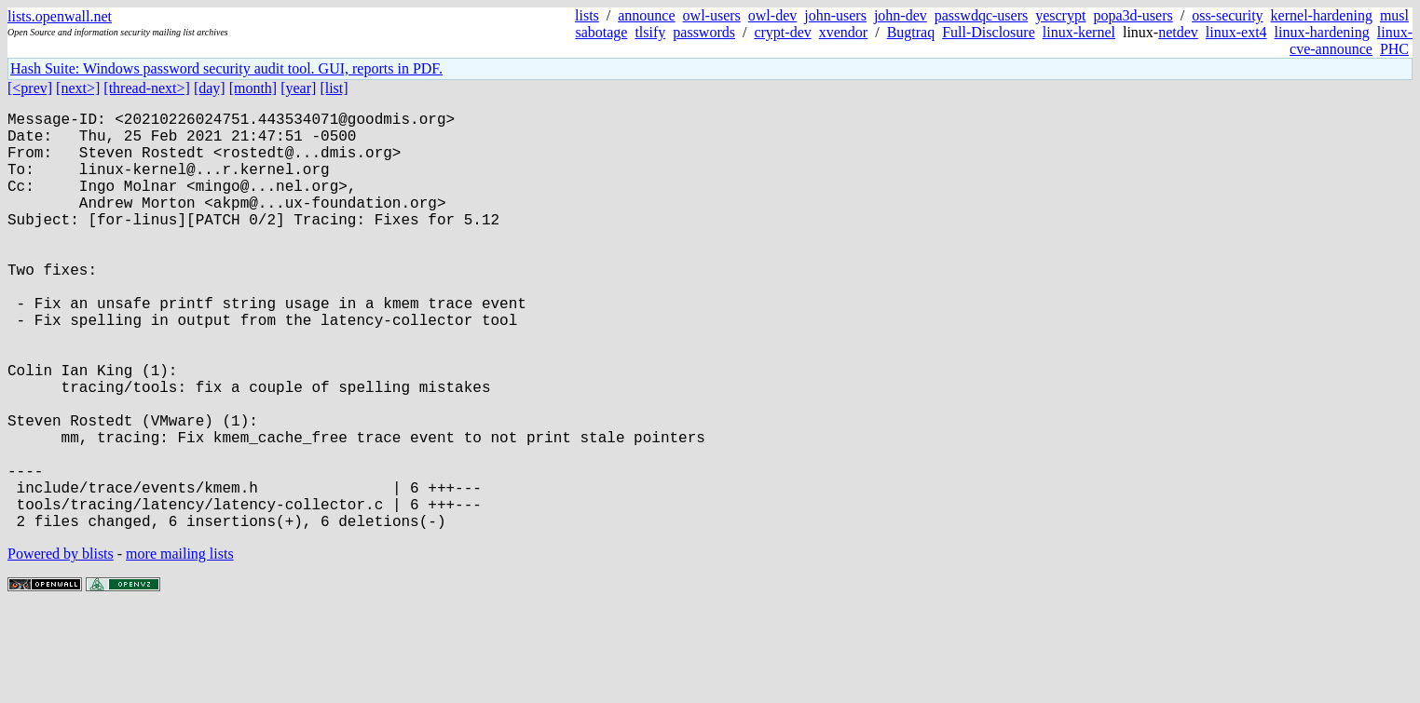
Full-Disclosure (988, 32)
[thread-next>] (146, 88)
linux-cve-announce (1351, 40)
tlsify (650, 32)
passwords (704, 32)
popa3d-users (1132, 15)
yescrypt (1060, 15)
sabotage (601, 32)
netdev (1178, 32)
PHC (1394, 49)
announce (646, 15)
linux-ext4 (1236, 32)
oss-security (1227, 15)
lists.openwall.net (59, 16)
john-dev (900, 15)
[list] (334, 88)
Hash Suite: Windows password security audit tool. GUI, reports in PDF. (226, 68)
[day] (209, 88)
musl (1394, 15)
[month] (253, 88)
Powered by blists (60, 647)
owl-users (712, 15)
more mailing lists (180, 647)
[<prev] (29, 88)
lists (587, 15)
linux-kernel (1079, 32)
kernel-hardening (1321, 15)
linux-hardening (1322, 32)
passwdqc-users (981, 15)
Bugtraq (911, 32)
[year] (298, 88)
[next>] (78, 88)
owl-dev (772, 15)
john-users (835, 15)
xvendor (843, 32)
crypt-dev (782, 32)
